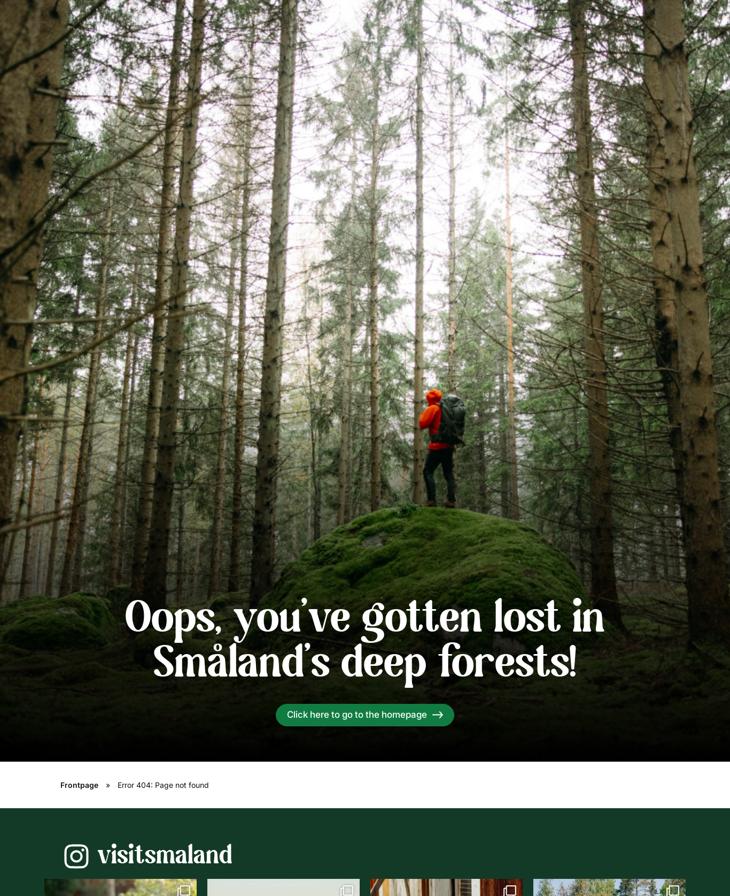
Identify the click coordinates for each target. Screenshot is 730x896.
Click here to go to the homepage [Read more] (357, 714)
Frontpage (79, 784)
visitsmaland (164, 857)
